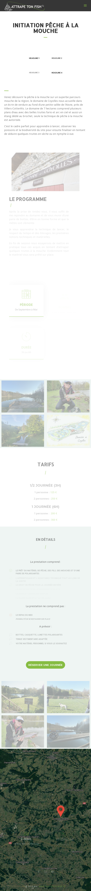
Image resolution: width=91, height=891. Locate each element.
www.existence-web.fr (52, 886)
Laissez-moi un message (26, 844)
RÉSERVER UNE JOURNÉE (45, 665)
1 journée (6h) (45, 508)
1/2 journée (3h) (45, 486)
